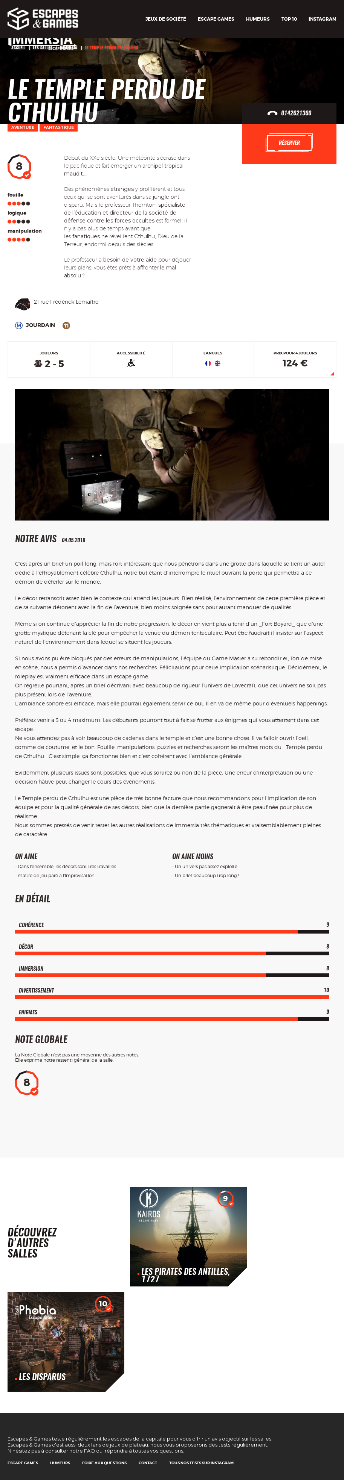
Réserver (289, 142)
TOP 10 (289, 19)
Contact (148, 1462)
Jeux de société (165, 19)
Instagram (322, 19)
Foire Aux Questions (104, 1462)
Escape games (216, 19)
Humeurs (258, 19)
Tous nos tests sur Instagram (201, 1462)
